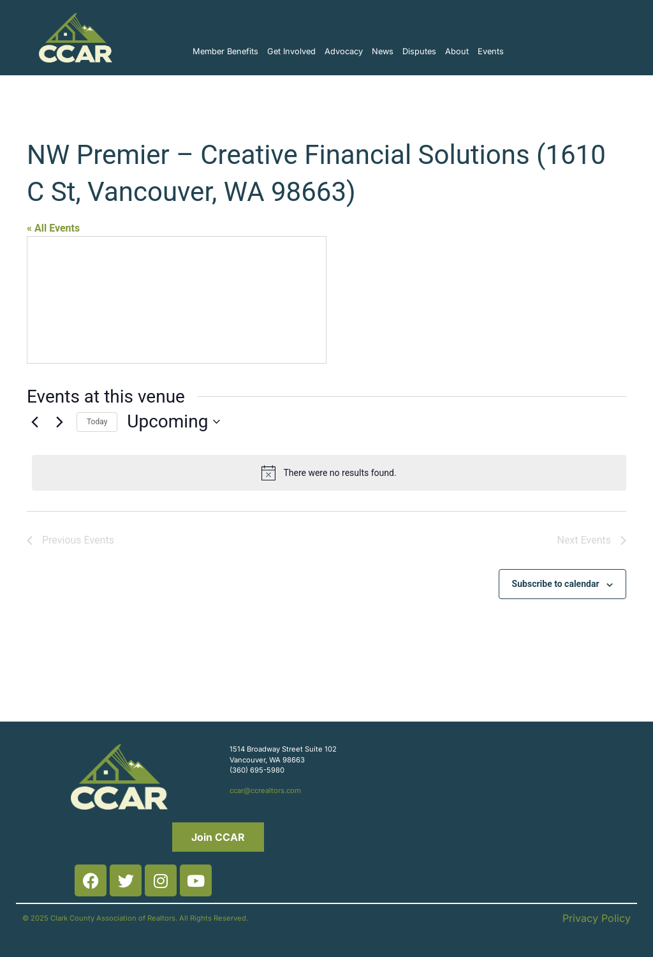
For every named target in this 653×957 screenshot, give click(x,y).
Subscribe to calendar (555, 584)
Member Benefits (225, 51)
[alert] (329, 473)
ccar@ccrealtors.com (265, 790)
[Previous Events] (34, 421)
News (382, 51)
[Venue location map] (177, 300)
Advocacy (344, 51)
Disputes (419, 51)
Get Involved (291, 51)
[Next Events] (59, 421)
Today (97, 421)
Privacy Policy (596, 918)
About (457, 51)
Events (491, 51)
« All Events (53, 228)
